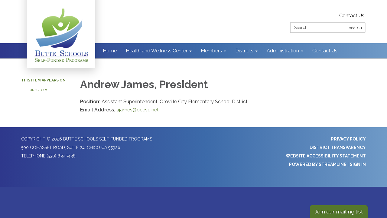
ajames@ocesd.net (137, 110)
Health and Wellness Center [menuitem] (156, 51)
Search (355, 27)
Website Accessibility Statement (326, 156)
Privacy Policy (348, 139)
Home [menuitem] (110, 51)
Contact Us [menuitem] (324, 51)
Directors (38, 90)
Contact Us (351, 15)
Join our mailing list (339, 211)
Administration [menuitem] (283, 51)
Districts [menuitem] (244, 51)
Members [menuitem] (211, 51)
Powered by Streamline (317, 164)
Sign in (358, 164)
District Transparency (338, 147)
